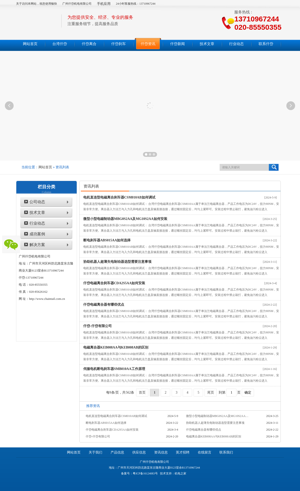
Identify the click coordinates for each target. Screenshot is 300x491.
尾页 (210, 392)
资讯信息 (161, 452)
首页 (142, 392)
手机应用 (104, 4)
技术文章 (37, 212)
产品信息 (117, 452)
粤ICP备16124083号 (145, 473)
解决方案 (37, 245)
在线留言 (204, 452)
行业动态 (37, 223)
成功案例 (37, 234)
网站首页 (45, 167)
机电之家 (180, 473)
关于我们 (95, 452)
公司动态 (37, 202)
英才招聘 (182, 452)
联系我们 (226, 452)
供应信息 (139, 452)
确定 (247, 392)
